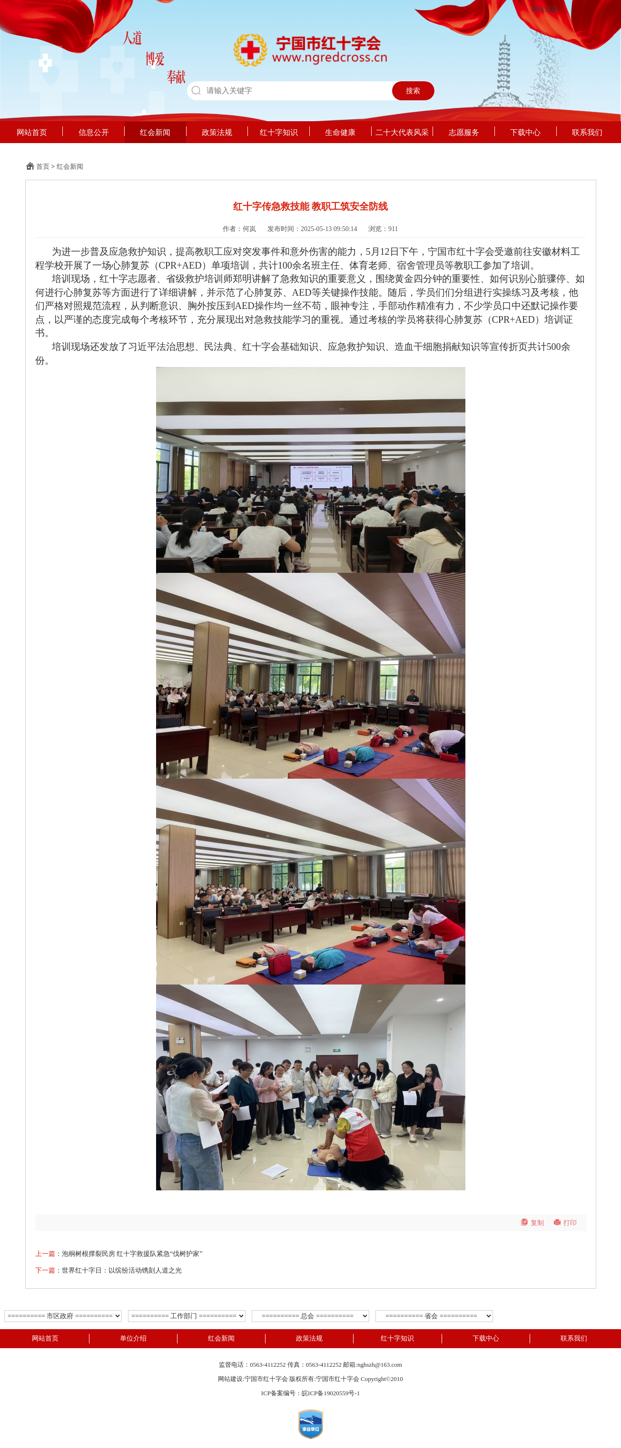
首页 (42, 166)
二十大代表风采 (402, 132)
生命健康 (340, 132)
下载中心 (525, 132)
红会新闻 (155, 132)
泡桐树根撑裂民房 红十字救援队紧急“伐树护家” (132, 1253)
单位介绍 (133, 1338)
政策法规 (217, 132)
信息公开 (94, 132)
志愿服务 (464, 132)
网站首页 (32, 132)
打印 (565, 1222)
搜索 (413, 91)
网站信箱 (545, 9)
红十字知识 (279, 132)
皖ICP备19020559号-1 (331, 1393)
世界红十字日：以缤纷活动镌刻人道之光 (122, 1270)
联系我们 (587, 132)
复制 (532, 1222)
